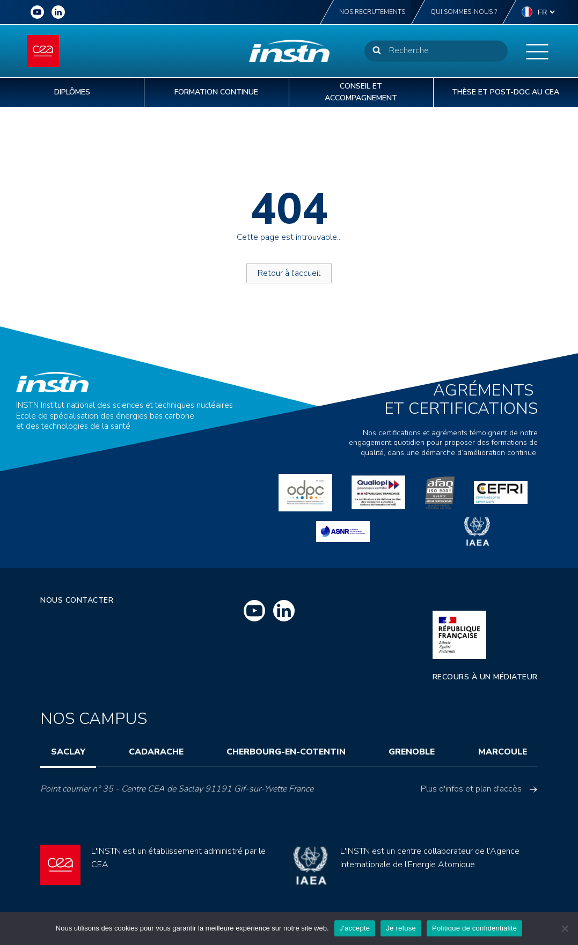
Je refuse (401, 928)
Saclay (68, 752)
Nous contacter (76, 600)
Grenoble (412, 752)
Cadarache (156, 752)
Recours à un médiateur (485, 677)
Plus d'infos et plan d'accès (479, 789)
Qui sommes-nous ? (463, 12)
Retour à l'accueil (289, 273)
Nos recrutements (372, 12)
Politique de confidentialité (474, 928)
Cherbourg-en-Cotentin (286, 752)
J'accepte (355, 928)
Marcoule (502, 752)
